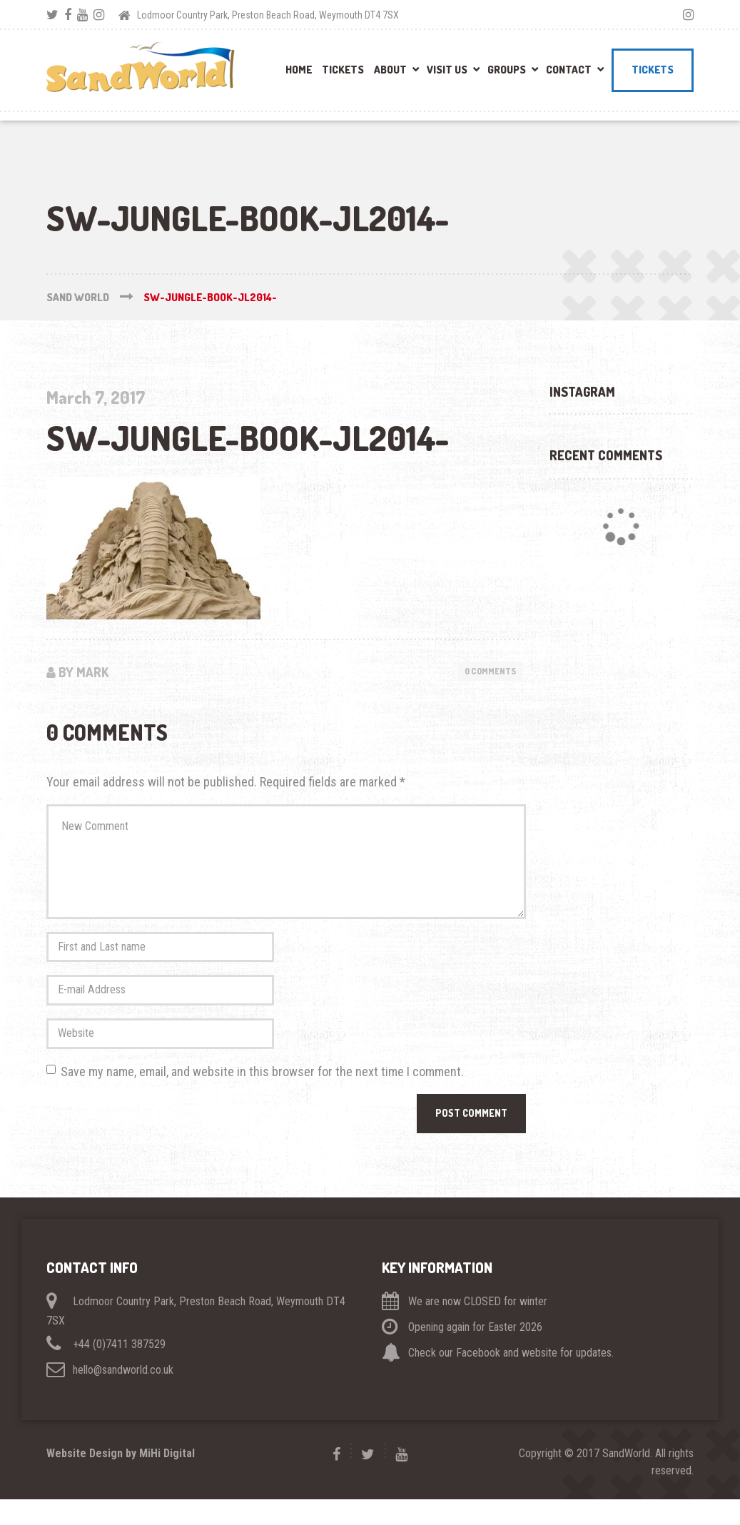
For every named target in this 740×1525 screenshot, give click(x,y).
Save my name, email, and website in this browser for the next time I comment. (262, 1093)
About (390, 69)
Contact (569, 69)
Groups (506, 69)
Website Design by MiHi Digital (120, 1479)
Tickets (343, 69)
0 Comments (486, 671)
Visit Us (447, 69)
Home (298, 69)
